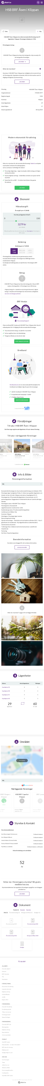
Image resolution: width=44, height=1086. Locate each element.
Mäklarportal (5, 1050)
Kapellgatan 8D (6, 698)
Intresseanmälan (6, 1035)
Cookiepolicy (5, 1073)
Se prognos (30, 231)
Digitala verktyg (6, 991)
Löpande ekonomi (6, 989)
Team (3, 1062)
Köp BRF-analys (6, 1042)
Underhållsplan (6, 994)
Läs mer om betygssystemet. (13, 293)
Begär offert (5, 999)
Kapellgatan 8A (6, 687)
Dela (5, 31)
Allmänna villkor (6, 1067)
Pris (3, 976)
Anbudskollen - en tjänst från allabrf (11, 1044)
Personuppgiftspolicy (7, 1070)
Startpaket (5, 979)
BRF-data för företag (7, 1047)
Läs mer (22, 61)
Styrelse (28, 910)
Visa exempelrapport (23, 321)
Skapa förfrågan (6, 1017)
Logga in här (22, 547)
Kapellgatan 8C (6, 694)
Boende (22, 910)
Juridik (3, 997)
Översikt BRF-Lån (6, 1024)
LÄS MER (22, 81)
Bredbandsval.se (14, 384)
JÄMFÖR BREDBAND (22, 400)
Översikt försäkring (7, 1006)
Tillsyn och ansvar (6, 1012)
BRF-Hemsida (5, 974)
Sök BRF (22, 961)
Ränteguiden (5, 1027)
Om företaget (5, 1059)
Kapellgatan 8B (6, 691)
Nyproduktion (5, 1032)
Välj (3, 484)
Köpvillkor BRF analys (7, 1075)
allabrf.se (33, 163)
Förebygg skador (6, 1014)
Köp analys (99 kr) (22, 341)
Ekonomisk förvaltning (7, 986)
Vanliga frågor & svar (7, 1052)
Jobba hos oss (5, 1065)
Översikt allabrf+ (6, 968)
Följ (39, 31)
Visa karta (22, 760)
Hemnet (4, 971)
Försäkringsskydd (6, 1009)
